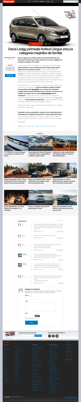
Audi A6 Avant (36, 363)
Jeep (5, 375)
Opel (16, 356)
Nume (26, 295)
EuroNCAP (35, 89)
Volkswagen (18, 378)
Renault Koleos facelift (54, 383)
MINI (16, 351)
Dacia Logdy (30, 126)
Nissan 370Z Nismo (54, 346)
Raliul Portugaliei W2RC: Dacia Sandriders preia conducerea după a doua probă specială (15, 181)
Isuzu (5, 372)
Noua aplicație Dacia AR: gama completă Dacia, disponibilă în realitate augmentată (39, 154)
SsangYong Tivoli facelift (55, 377)
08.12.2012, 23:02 (26, 265)
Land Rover (6, 380)
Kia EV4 (34, 362)
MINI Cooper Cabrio (37, 367)
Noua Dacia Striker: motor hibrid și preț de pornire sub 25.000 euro (63, 208)
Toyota (16, 376)
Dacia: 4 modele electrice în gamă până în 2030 (38, 207)
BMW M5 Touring (37, 360)
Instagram (53, 336)
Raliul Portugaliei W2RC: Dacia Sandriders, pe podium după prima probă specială (39, 181)
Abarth (5, 346)
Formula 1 (68, 362)
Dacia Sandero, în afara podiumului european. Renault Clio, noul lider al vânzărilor (64, 181)
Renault (17, 362)
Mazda (16, 348)
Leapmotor (6, 381)
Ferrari (5, 362)
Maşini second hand (70, 344)
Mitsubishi (17, 353)
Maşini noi (6, 342)
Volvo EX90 (35, 379)
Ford (5, 365)
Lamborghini (7, 378)
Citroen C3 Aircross (37, 365)
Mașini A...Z (18, 381)
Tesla (16, 375)
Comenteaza (60, 220)
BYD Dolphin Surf (37, 382)
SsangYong (17, 370)
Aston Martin (7, 349)
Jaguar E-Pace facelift (54, 371)
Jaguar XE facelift (53, 372)
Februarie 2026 (69, 357)
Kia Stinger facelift (53, 380)
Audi (5, 351)
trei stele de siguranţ (44, 95)
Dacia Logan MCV (53, 393)
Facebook (49, 336)
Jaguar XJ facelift (53, 352)
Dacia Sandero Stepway (54, 356)
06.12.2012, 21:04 (25, 236)
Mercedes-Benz (19, 349)
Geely (5, 367)
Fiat (4, 364)
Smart (16, 368)
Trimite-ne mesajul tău (70, 398)
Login (52, 1)
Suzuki (16, 373)
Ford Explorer (52, 351)
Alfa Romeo (6, 348)
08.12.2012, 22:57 (26, 255)
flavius (24, 254)
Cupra (5, 357)
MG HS (34, 371)
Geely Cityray (36, 351)
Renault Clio (35, 353)
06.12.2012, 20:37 (25, 225)
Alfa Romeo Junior (37, 390)
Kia (4, 376)
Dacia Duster (52, 388)
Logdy (42, 126)
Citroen (5, 356)
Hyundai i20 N (52, 365)
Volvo (16, 380)
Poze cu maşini (69, 349)
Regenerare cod (35, 318)
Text (26, 301)
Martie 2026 (69, 355)
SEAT (16, 365)
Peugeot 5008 (36, 370)
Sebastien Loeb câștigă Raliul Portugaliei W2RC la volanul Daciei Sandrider (63, 154)
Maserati (17, 346)
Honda (5, 368)
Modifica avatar (20, 291)
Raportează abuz (39, 231)
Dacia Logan (52, 391)
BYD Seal (35, 349)
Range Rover (18, 361)
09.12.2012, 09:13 (25, 277)
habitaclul (21, 73)
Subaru (16, 372)
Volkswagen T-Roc (37, 356)
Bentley (5, 353)
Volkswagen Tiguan (37, 346)
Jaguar (5, 373)
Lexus (5, 383)
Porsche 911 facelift (37, 381)
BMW (5, 354)
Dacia (19, 65)
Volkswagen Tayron (37, 373)
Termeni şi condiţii (22, 397)
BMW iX (51, 382)
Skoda (16, 367)
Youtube (56, 336)
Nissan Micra (52, 357)
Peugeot (17, 357)
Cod (26, 313)
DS (4, 361)
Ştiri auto (68, 346)
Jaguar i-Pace (52, 366)
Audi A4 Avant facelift (54, 378)
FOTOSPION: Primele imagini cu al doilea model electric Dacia (14, 154)
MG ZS (34, 375)
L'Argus (37, 126)
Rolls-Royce (18, 364)
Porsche (17, 359)
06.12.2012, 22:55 (25, 245)
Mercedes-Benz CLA (37, 348)
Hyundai (6, 370)
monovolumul (46, 93)
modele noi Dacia (50, 126)
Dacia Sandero (52, 389)
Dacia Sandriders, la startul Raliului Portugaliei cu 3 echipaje (14, 208)
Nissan (16, 354)
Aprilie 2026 (69, 354)
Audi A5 (34, 368)
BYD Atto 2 (35, 354)
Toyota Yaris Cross (53, 354)
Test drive (68, 347)
